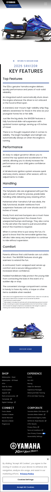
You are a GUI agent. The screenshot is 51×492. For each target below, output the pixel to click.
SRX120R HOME (25, 349)
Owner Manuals (7, 418)
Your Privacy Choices (36, 433)
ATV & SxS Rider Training (35, 396)
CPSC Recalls (32, 424)
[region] (25, 473)
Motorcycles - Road (8, 377)
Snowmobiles (6, 390)
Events (29, 377)
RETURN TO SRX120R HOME (25, 61)
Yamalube (7, 399)
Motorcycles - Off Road (10, 380)
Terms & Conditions (35, 430)
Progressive (6, 424)
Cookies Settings (25, 479)
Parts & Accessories (10, 396)
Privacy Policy (33, 427)
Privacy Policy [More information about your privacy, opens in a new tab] (27, 474)
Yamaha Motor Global (36, 415)
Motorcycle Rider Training (36, 393)
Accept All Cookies (25, 487)
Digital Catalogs (9, 402)
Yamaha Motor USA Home (37, 411)
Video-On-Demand (34, 387)
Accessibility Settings (34, 436)
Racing (29, 384)
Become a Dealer (8, 421)
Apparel (6, 393)
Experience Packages (34, 390)
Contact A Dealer (8, 415)
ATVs (3, 384)
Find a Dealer (6, 411)
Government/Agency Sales (36, 418)
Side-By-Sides (7, 387)
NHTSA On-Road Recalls (36, 421)
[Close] (48, 459)
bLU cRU (30, 380)
